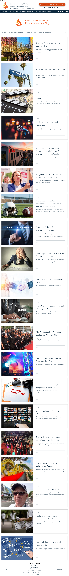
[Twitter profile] (62, 11)
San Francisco (14, 8)
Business (12, 6)
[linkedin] (58, 11)
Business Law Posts (31, 33)
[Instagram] (65, 11)
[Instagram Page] (37, 563)
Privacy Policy (9, 567)
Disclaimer (8, 570)
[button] (11, 11)
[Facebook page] (60, 11)
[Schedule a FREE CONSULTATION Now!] (52, 4)
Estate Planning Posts (45, 33)
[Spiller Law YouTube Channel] (39, 563)
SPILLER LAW (18, 4)
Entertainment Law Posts (16, 33)
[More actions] (65, 40)
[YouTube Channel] (67, 11)
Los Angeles (22, 8)
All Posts (3, 33)
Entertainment (20, 6)
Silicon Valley (30, 8)
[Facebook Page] (35, 563)
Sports (27, 6)
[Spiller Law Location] (30, 563)
